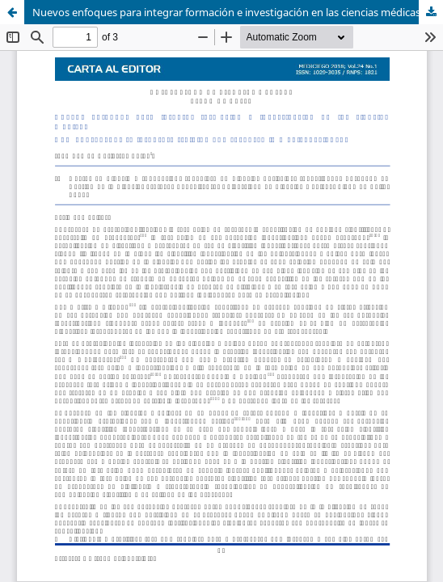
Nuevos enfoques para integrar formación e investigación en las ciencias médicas (226, 12)
